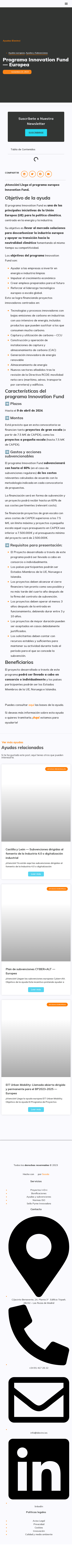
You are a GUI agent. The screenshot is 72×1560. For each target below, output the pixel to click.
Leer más (36, 874)
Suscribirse (36, 132)
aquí (31, 705)
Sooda (45, 1174)
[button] (66, 3)
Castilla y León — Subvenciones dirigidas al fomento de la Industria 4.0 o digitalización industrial (34, 854)
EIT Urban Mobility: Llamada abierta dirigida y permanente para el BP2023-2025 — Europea (35, 1089)
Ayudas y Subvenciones (37, 53)
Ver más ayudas (12, 742)
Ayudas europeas (16, 53)
